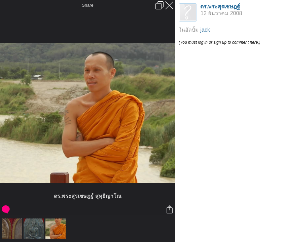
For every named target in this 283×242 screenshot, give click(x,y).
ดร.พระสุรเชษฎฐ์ (220, 6)
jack (205, 30)
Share (88, 5)
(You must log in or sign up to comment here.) (219, 42)
